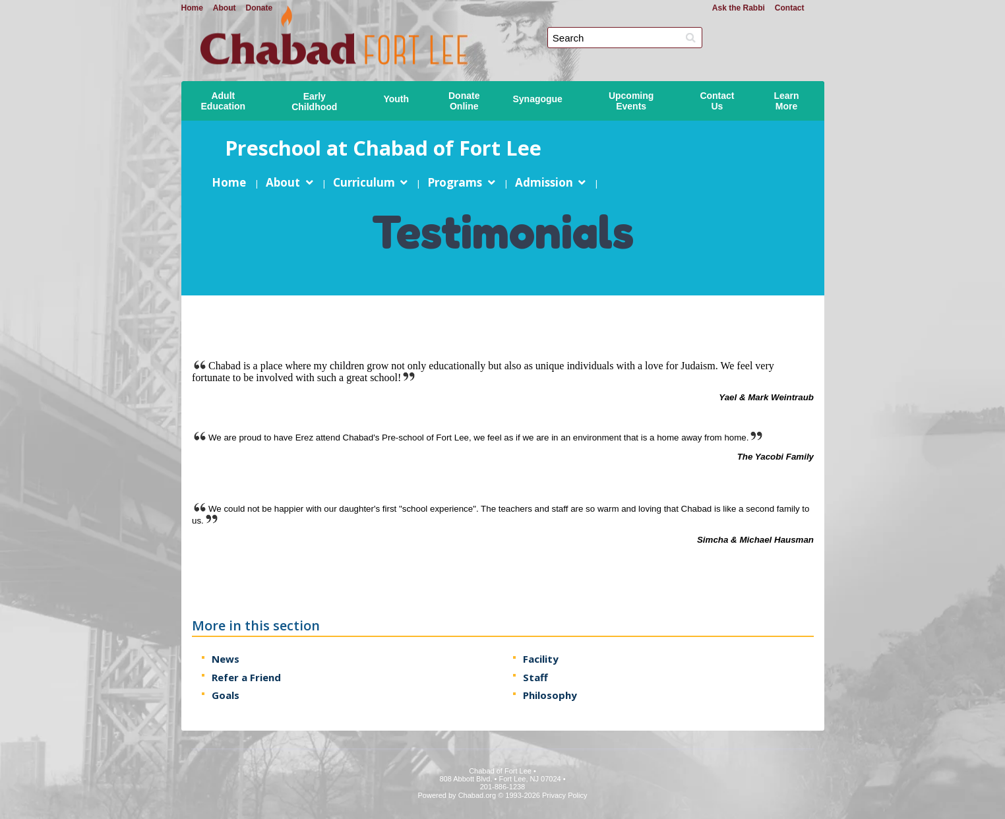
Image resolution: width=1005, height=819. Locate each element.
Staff (534, 677)
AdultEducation (223, 100)
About (224, 8)
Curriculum (363, 182)
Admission (543, 182)
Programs (454, 182)
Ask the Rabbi (738, 8)
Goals (225, 695)
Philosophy (549, 695)
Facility (540, 658)
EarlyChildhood (314, 101)
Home (192, 8)
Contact (790, 8)
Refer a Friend (246, 677)
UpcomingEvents (631, 100)
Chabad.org (477, 795)
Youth (396, 99)
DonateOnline (463, 100)
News (225, 658)
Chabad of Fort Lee (507, 27)
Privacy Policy (564, 795)
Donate (259, 8)
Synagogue (537, 99)
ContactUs (717, 100)
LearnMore (786, 100)
